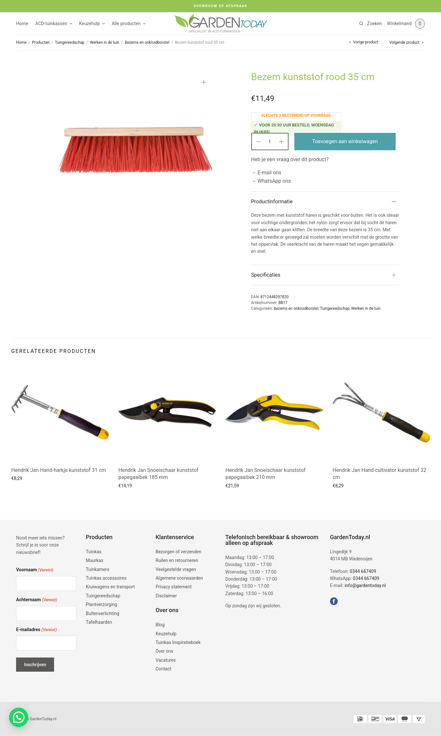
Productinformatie (272, 201)
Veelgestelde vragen (176, 569)
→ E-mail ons (266, 173)
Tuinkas (94, 551)
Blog (160, 624)
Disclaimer (166, 595)
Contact (163, 668)
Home (22, 23)
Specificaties (265, 275)
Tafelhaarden (99, 622)
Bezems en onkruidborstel (147, 42)
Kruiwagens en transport (110, 586)
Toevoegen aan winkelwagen (345, 141)
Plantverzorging (101, 604)
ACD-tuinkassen (51, 23)
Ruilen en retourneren (177, 560)
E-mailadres (36, 630)
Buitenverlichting (102, 613)
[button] (18, 717)
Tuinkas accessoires (106, 578)
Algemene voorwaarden (179, 578)
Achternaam (36, 600)
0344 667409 (363, 571)
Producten (41, 42)
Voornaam (34, 570)
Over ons (164, 651)
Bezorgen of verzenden (178, 551)
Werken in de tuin (104, 42)
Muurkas (94, 560)
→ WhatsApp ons (271, 181)
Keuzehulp (89, 23)
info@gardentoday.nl (365, 585)
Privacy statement (174, 586)
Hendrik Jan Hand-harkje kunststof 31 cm (58, 470)
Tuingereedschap (70, 42)
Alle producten (126, 23)
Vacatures (166, 660)
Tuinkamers (97, 569)
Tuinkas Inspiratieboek (178, 642)
